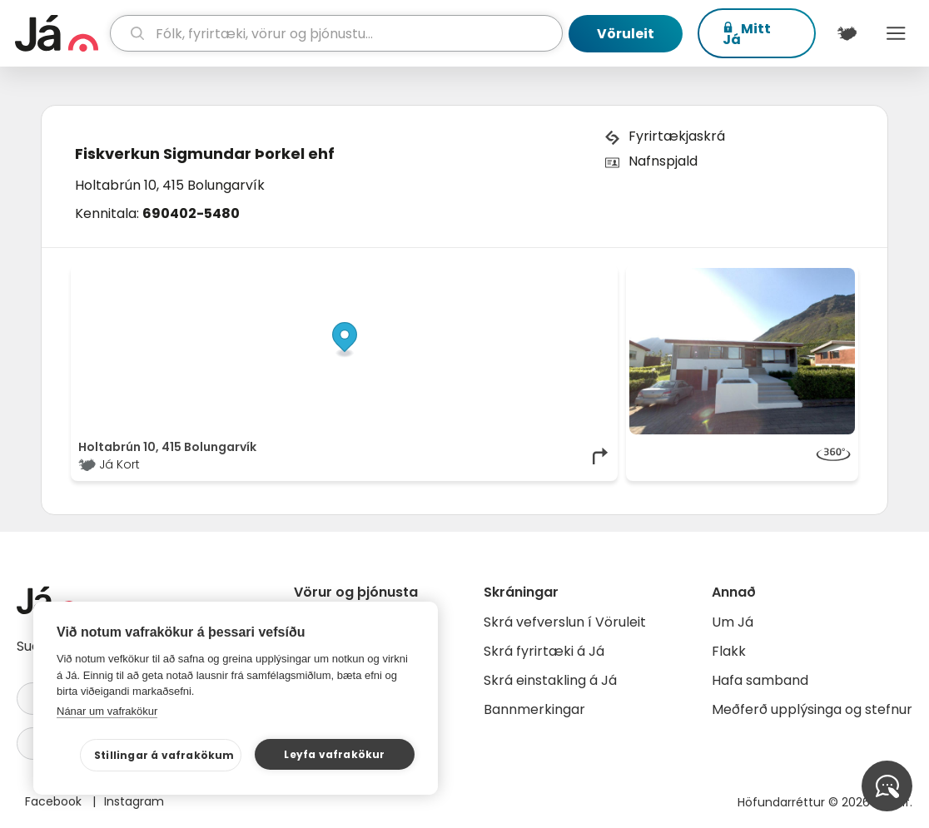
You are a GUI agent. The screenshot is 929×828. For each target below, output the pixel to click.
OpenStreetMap (498, 276)
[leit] (337, 33)
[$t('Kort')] (847, 33)
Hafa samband (760, 680)
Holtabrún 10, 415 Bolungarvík (170, 185)
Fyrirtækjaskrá (676, 136)
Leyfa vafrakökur (334, 754)
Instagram (134, 801)
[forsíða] (60, 33)
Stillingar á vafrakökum (164, 755)
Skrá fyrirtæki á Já (544, 651)
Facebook (55, 801)
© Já (439, 276)
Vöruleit (625, 33)
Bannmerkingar (534, 709)
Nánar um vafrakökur (107, 711)
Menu (896, 33)
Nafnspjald (663, 161)
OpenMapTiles (578, 276)
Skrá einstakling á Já (550, 680)
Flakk (729, 651)
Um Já (732, 622)
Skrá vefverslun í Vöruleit (565, 622)
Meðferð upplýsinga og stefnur (812, 709)
